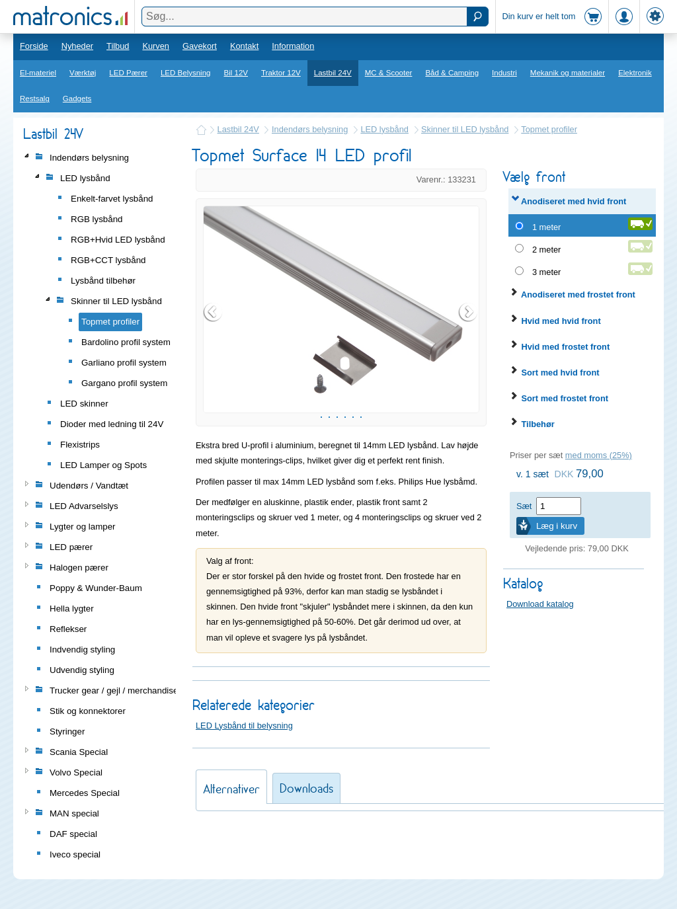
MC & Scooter (389, 73)
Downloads (306, 863)
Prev (213, 349)
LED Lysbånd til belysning (244, 800)
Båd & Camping (452, 73)
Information (293, 46)
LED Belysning (186, 73)
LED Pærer (128, 73)
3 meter (546, 272)
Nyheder (77, 46)
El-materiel (38, 73)
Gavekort (199, 46)
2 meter (546, 250)
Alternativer (231, 863)
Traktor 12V (281, 73)
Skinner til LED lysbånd (464, 129)
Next (468, 349)
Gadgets (77, 98)
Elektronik (635, 73)
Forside (34, 46)
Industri (504, 73)
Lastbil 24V (333, 73)
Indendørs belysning (310, 129)
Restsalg (35, 98)
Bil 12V (236, 73)
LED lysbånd (384, 129)
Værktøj (82, 73)
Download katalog (540, 604)
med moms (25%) (598, 455)
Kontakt (244, 46)
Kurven (155, 46)
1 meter (546, 227)
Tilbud (117, 46)
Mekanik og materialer (567, 73)
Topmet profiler (549, 129)
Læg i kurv (556, 526)
